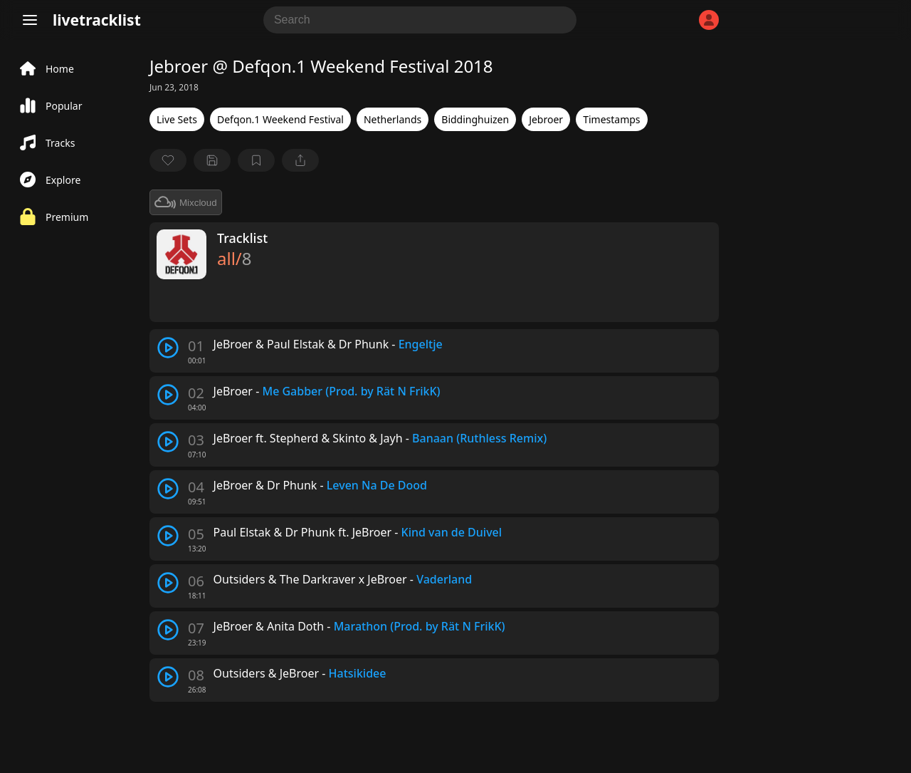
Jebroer (546, 119)
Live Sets (177, 119)
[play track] (168, 347)
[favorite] (167, 160)
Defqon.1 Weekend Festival (280, 119)
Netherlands (392, 119)
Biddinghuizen (475, 119)
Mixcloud (185, 202)
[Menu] (30, 20)
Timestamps (611, 119)
